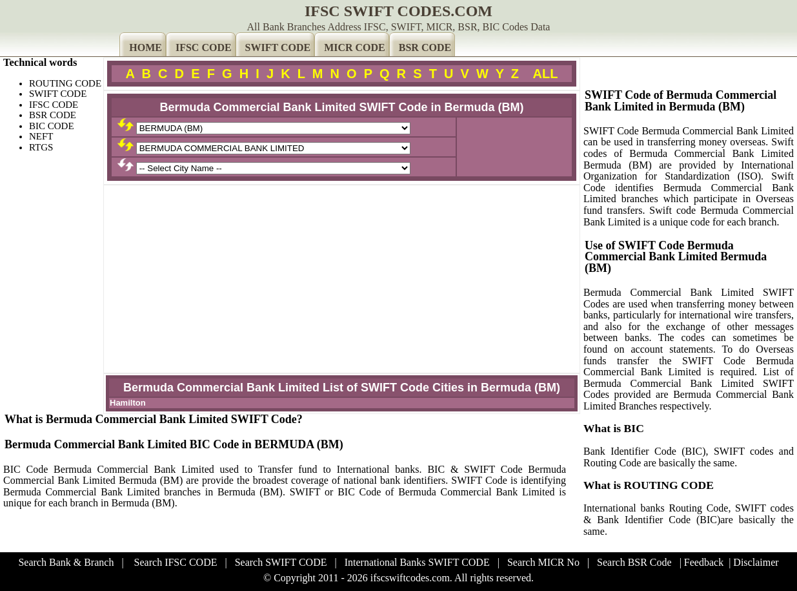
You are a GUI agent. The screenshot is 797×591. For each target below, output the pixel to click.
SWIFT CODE (278, 47)
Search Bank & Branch (66, 562)
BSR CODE (425, 47)
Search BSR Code (634, 562)
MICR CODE (354, 47)
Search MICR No (543, 562)
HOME (145, 47)
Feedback (703, 562)
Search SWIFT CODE (281, 562)
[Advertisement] (341, 279)
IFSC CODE (204, 47)
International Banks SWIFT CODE (417, 562)
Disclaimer (755, 562)
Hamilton (128, 403)
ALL (545, 74)
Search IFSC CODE (175, 562)
